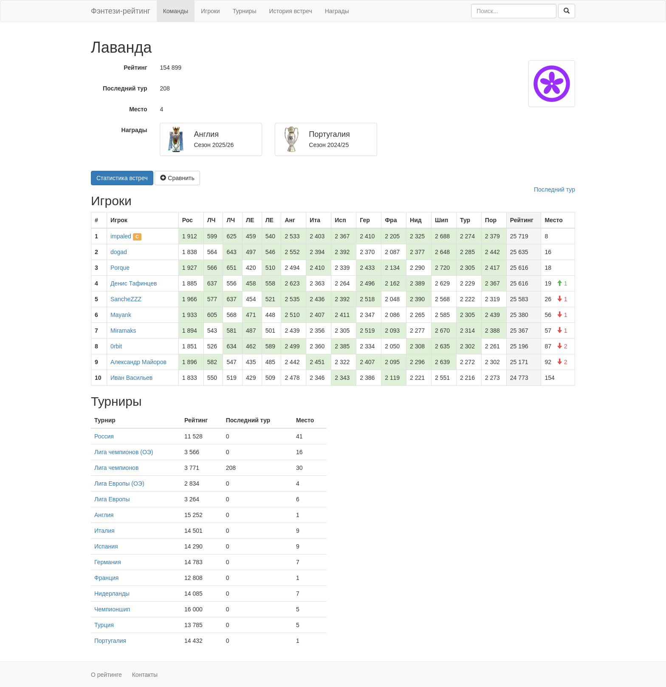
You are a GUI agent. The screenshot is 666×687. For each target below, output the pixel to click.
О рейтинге (106, 674)
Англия (103, 515)
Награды (337, 11)
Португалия (110, 640)
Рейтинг (135, 67)
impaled (120, 236)
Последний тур (125, 88)
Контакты (145, 674)
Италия (104, 530)
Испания (106, 546)
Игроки (210, 11)
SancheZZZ (125, 299)
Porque (120, 267)
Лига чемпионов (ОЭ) (123, 452)
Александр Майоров (138, 362)
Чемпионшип (112, 609)
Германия (107, 562)
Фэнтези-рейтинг (120, 11)
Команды (175, 11)
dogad (118, 252)
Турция (104, 625)
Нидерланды (112, 593)
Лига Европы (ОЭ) (119, 483)
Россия (104, 436)
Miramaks (123, 330)
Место (138, 109)
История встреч (290, 11)
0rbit (116, 346)
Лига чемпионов (116, 467)
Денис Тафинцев (133, 283)
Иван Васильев (131, 377)
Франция (106, 577)
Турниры (245, 11)
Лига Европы (112, 499)
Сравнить (177, 178)
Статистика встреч (122, 178)
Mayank (120, 314)
